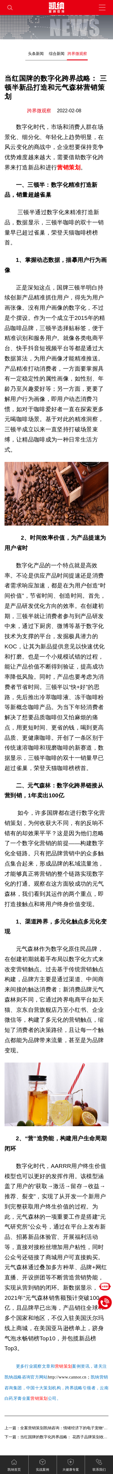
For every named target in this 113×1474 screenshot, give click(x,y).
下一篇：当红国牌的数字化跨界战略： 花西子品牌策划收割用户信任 (56, 1437)
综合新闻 (56, 53)
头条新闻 (36, 53)
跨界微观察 (77, 53)
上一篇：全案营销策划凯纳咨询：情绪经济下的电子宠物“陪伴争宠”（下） (56, 1428)
